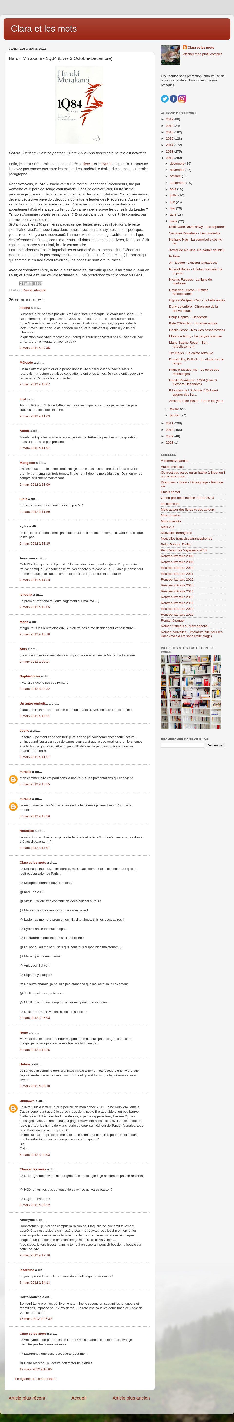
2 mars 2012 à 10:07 (35, 384)
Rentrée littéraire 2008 (177, 556)
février (175, 409)
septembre (178, 183)
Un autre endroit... (34, 703)
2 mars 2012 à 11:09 (35, 484)
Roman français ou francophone (184, 626)
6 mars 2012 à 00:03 (35, 1155)
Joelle (24, 730)
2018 (170, 125)
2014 (170, 145)
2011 (170, 423)
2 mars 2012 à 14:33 (35, 580)
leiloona (26, 594)
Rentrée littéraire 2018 (177, 609)
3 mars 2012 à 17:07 (35, 848)
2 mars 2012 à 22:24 (35, 661)
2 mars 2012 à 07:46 (35, 348)
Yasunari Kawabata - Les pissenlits (194, 233)
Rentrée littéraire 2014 (177, 591)
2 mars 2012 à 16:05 (35, 607)
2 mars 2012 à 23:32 (35, 689)
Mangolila (27, 463)
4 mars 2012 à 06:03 (35, 1018)
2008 (170, 442)
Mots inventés (171, 521)
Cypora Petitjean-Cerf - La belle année (197, 300)
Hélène (25, 1064)
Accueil (78, 1398)
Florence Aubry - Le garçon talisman (195, 336)
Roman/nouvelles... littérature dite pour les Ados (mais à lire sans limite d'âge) (192, 634)
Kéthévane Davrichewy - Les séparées (197, 227)
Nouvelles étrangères (176, 533)
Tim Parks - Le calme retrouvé (191, 353)
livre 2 (106, 164)
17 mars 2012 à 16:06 (36, 1369)
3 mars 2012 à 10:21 (35, 716)
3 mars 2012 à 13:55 (35, 784)
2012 (170, 158)
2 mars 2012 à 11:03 (35, 416)
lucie (23, 499)
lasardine (27, 1270)
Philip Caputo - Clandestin (188, 317)
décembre (177, 163)
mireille (25, 772)
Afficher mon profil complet (202, 54)
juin (173, 202)
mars (174, 221)
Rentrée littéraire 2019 (177, 614)
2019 (170, 119)
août (173, 189)
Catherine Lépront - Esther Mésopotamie (188, 292)
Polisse (174, 256)
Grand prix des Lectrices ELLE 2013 (187, 498)
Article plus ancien (131, 1398)
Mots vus (167, 527)
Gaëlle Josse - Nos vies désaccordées (197, 330)
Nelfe (24, 1032)
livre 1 (87, 164)
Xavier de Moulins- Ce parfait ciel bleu (196, 250)
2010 (170, 430)
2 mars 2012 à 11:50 (35, 512)
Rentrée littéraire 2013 (177, 585)
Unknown (27, 1101)
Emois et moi (170, 492)
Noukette (27, 831)
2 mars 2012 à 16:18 (35, 634)
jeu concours (170, 504)
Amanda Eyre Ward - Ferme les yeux (196, 401)
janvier (175, 415)
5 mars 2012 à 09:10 (35, 1086)
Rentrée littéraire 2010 (177, 568)
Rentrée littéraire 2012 (177, 579)
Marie (24, 622)
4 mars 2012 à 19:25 (35, 1050)
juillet (174, 195)
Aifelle (25, 431)
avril (173, 214)
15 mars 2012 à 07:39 (36, 1319)
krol (23, 399)
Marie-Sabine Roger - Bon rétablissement (188, 344)
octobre (176, 176)
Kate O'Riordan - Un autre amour (193, 323)
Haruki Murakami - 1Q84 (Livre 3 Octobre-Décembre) (193, 382)
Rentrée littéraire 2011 (177, 573)
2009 (170, 436)
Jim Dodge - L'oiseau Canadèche (193, 262)
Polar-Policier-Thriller (176, 544)
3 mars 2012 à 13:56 (35, 816)
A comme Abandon (174, 461)
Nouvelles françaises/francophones (186, 538)
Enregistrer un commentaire (35, 1379)
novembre (177, 170)
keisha (25, 308)
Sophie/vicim (30, 676)
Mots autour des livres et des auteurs (188, 509)
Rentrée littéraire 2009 (177, 562)
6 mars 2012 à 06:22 (35, 1205)
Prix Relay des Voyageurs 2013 (184, 550)
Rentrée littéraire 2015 (177, 597)
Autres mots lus (172, 466)
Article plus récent (27, 1398)
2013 (170, 151)
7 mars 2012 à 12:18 (35, 1255)
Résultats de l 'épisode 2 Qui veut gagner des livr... (193, 392)
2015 (170, 138)
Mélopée (26, 362)
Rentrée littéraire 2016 (177, 603)
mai (173, 208)
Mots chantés (170, 515)
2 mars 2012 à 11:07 (35, 448)
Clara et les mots (44, 29)
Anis (23, 649)
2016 (170, 132)
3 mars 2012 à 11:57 (35, 757)
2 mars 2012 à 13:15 (35, 543)
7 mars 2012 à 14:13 (35, 1282)
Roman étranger (35, 290)
